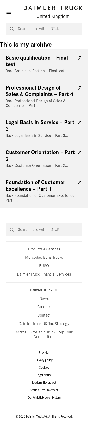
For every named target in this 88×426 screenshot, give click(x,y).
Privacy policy (44, 360)
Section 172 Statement (44, 390)
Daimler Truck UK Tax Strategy (44, 324)
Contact (44, 315)
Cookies (44, 367)
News (44, 298)
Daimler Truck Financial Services (44, 274)
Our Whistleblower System (44, 397)
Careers (44, 307)
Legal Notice (44, 375)
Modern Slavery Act (44, 382)
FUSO (44, 266)
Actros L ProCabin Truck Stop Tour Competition (44, 334)
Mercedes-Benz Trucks (44, 257)
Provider (44, 352)
